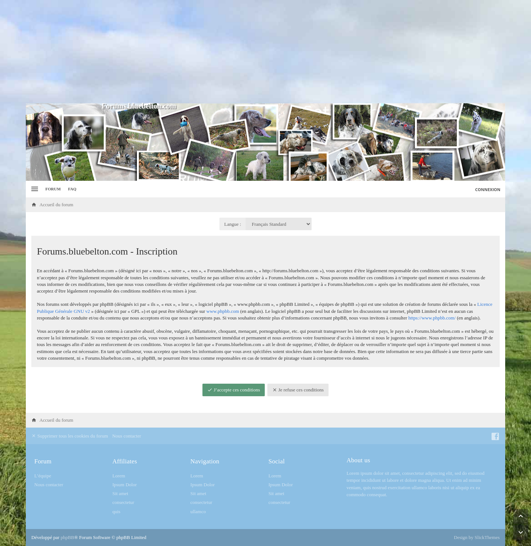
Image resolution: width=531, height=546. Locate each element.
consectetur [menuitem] (123, 502)
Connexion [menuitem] (488, 189)
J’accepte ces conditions (233, 390)
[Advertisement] (265, 51)
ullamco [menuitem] (198, 511)
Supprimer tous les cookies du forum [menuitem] (69, 436)
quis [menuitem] (116, 511)
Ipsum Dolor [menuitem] (124, 484)
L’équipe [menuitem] (42, 475)
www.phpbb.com (222, 311)
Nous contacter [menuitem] (126, 436)
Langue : (232, 224)
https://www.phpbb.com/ (431, 318)
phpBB (67, 537)
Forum (53, 189)
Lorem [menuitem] (118, 475)
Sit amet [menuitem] (120, 493)
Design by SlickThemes (477, 537)
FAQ (72, 189)
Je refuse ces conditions (298, 390)
